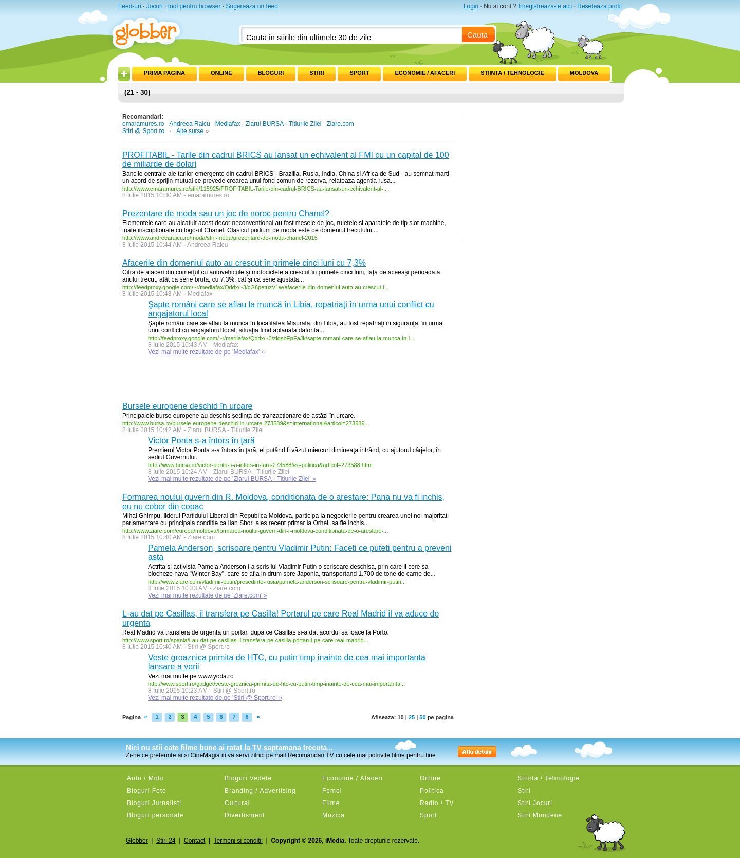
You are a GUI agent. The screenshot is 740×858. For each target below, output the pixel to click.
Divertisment (245, 815)
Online (221, 73)
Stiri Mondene (539, 815)
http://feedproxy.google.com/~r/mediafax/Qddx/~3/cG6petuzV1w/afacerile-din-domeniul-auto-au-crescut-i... (255, 287)
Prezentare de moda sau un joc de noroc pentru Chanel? (225, 213)
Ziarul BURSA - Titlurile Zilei (283, 123)
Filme (331, 803)
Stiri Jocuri (534, 803)
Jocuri (154, 6)
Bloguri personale (155, 815)
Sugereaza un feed (252, 6)
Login (471, 6)
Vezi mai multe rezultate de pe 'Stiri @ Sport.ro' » (215, 697)
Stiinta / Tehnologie (512, 73)
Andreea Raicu (189, 123)
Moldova (584, 73)
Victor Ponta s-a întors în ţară (201, 440)
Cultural (237, 803)
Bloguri (271, 73)
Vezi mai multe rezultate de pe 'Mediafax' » (206, 352)
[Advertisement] (242, 381)
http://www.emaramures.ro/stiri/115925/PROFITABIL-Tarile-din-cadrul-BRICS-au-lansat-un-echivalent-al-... (255, 188)
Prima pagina (164, 73)
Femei (332, 790)
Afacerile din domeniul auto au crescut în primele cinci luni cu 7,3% (244, 262)
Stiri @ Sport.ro (143, 131)
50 (422, 717)
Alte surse (189, 131)
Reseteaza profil (599, 6)
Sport (359, 73)
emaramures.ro (143, 123)
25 (412, 717)
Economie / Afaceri (425, 73)
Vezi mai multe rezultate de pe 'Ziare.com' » (207, 595)
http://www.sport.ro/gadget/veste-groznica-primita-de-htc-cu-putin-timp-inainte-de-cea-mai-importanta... (276, 684)
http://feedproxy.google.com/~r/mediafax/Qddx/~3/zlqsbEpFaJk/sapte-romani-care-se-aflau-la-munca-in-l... (281, 338)
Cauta (477, 34)
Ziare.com (340, 123)
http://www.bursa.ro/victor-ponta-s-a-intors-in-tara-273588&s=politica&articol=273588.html (260, 465)
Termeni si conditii (238, 840)
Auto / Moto (145, 778)
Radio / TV (437, 803)
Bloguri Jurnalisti (154, 803)
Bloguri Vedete (248, 778)
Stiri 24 (165, 840)
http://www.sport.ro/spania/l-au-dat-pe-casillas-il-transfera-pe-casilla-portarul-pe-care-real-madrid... (245, 640)
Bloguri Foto (146, 790)
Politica (432, 790)
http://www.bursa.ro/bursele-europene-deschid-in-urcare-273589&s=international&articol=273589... (245, 423)
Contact (194, 840)
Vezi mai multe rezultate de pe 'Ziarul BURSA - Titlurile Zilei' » (232, 478)
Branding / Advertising (260, 790)
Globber (137, 840)
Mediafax (227, 123)
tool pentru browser (194, 6)
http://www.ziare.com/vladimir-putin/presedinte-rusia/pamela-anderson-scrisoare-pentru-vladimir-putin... (277, 582)
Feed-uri (129, 6)
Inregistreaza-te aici (545, 6)
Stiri (316, 73)
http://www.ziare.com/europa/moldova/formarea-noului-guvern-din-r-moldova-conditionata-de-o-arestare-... (255, 531)
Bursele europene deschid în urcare (187, 406)
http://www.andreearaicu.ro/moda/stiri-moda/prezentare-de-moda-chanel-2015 (220, 238)
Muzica (333, 815)
